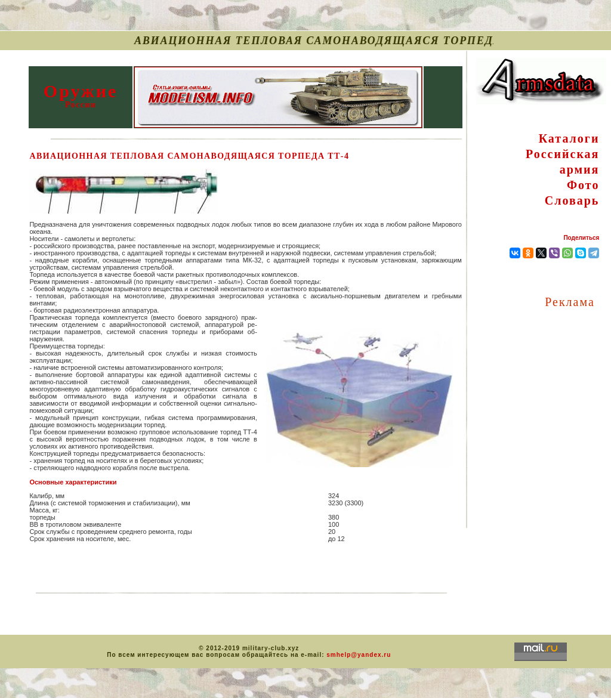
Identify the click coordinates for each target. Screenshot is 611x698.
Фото (583, 185)
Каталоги (569, 138)
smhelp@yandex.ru (358, 654)
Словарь (572, 200)
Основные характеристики (72, 482)
